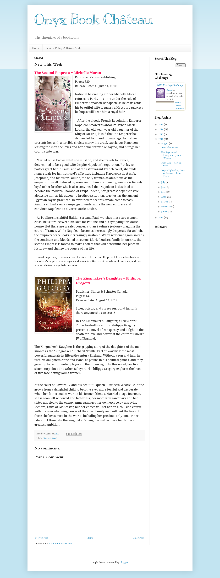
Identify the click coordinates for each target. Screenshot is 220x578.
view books (180, 109)
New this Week (50, 438)
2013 (161, 134)
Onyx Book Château (93, 19)
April (164, 196)
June (164, 187)
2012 (161, 139)
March (165, 201)
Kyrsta (169, 90)
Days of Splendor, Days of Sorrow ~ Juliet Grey (173, 173)
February (166, 206)
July (163, 182)
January (165, 211)
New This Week (169, 147)
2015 (161, 124)
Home (36, 48)
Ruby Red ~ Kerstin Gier (171, 164)
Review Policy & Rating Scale (63, 48)
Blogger (124, 562)
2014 (161, 129)
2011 (161, 217)
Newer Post (41, 537)
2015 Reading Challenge (170, 85)
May (163, 192)
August (165, 143)
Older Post (138, 537)
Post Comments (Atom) (60, 543)
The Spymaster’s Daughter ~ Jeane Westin (171, 155)
